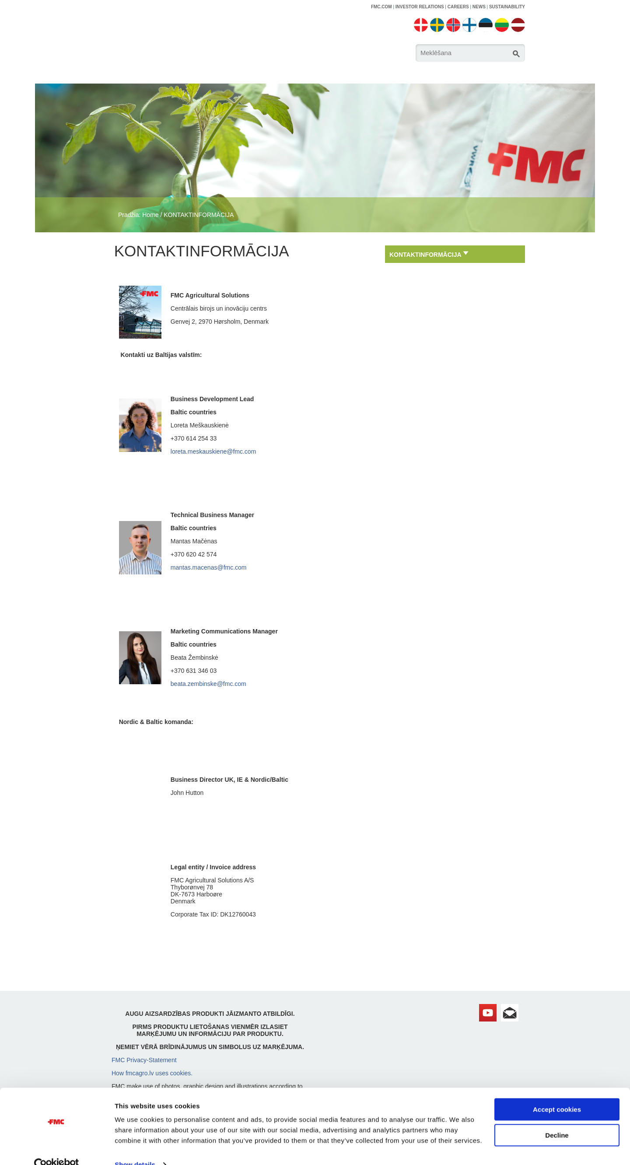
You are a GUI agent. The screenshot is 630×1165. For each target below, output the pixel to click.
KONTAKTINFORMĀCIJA (199, 214)
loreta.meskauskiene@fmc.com (213, 451)
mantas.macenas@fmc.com (209, 567)
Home (150, 214)
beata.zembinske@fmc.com (208, 683)
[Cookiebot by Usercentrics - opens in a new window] (56, 1148)
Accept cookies (557, 1092)
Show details (135, 1147)
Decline (556, 1118)
